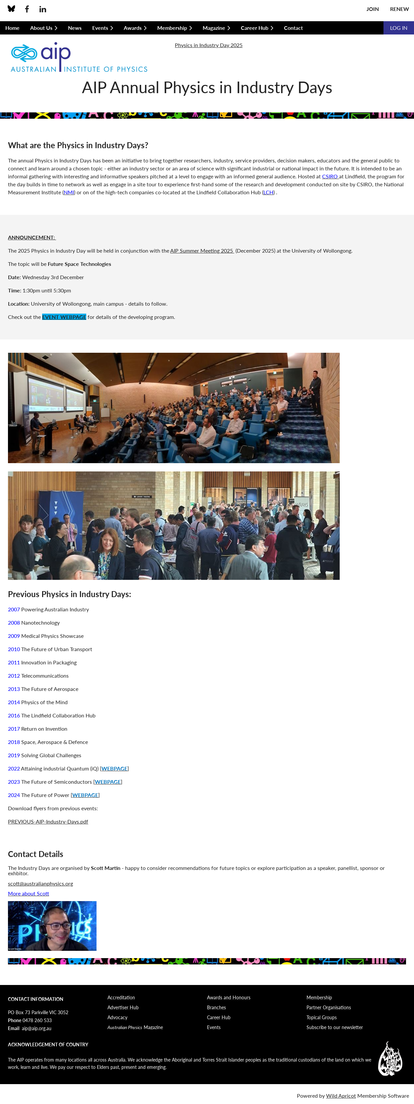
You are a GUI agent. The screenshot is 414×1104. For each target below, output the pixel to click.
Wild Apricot (341, 1095)
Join (373, 9)
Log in (398, 28)
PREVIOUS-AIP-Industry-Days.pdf (48, 821)
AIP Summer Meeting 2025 (202, 250)
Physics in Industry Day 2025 (208, 45)
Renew (399, 9)
